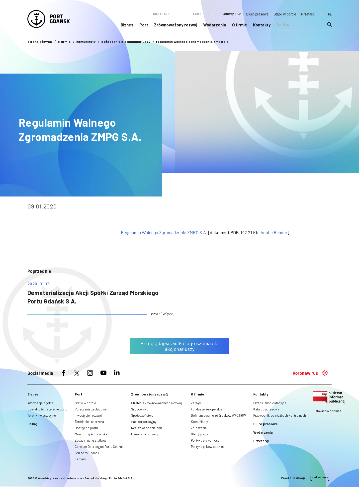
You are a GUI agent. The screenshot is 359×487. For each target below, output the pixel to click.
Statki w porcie (284, 14)
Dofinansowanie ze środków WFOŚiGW (218, 415)
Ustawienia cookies (327, 411)
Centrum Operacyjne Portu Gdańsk (99, 447)
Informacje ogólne (40, 403)
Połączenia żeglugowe (90, 409)
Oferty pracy (199, 434)
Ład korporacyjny (143, 422)
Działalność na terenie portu (47, 409)
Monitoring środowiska (91, 434)
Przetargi (308, 14)
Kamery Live (231, 14)
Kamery (80, 459)
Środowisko (140, 409)
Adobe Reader (274, 232)
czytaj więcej (163, 313)
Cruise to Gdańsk (87, 453)
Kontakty (262, 24)
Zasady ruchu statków (90, 440)
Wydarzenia (214, 24)
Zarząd (196, 403)
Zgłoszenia (199, 428)
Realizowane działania (147, 428)
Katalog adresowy (266, 409)
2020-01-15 (38, 284)
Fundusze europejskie (206, 409)
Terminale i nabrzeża (89, 422)
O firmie (239, 24)
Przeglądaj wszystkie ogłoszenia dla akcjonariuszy (179, 346)
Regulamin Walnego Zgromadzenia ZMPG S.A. (164, 232)
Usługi (32, 424)
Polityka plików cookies (208, 447)
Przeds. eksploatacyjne (269, 403)
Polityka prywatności (205, 440)
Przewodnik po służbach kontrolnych (279, 415)
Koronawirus (305, 373)
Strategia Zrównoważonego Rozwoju (157, 403)
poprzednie (39, 271)
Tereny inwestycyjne (41, 415)
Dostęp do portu (86, 428)
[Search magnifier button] (329, 24)
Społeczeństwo (142, 415)
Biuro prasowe (257, 14)
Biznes (127, 24)
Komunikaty (199, 422)
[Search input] (302, 24)
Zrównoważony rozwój (175, 24)
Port (143, 24)
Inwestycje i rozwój (88, 415)
